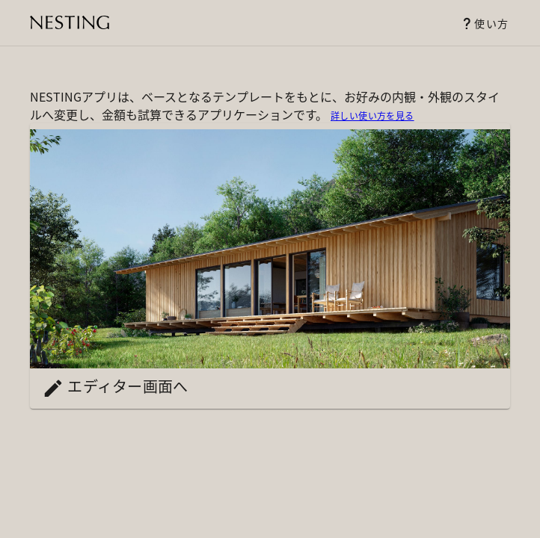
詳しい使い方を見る (372, 116)
